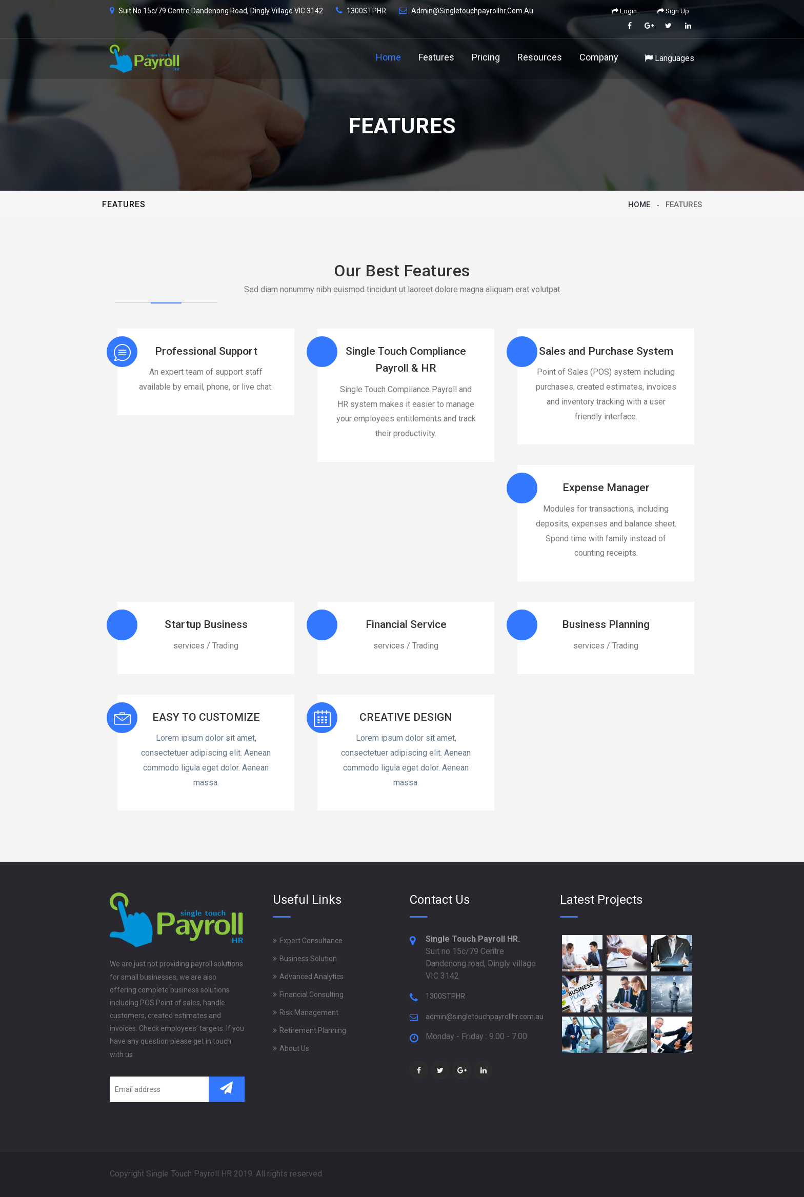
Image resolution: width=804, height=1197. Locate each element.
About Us (294, 1048)
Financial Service (406, 624)
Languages (669, 58)
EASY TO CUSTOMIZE (206, 717)
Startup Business (206, 624)
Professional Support (206, 351)
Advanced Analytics (311, 976)
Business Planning (606, 624)
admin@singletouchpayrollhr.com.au (485, 1016)
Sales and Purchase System (606, 351)
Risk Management (308, 1012)
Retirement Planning (312, 1030)
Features (436, 57)
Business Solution (308, 959)
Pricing (486, 57)
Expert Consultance (311, 941)
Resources (539, 57)
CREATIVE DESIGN (405, 717)
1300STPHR (445, 996)
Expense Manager (606, 487)
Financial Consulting (311, 994)
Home (388, 57)
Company (598, 57)
